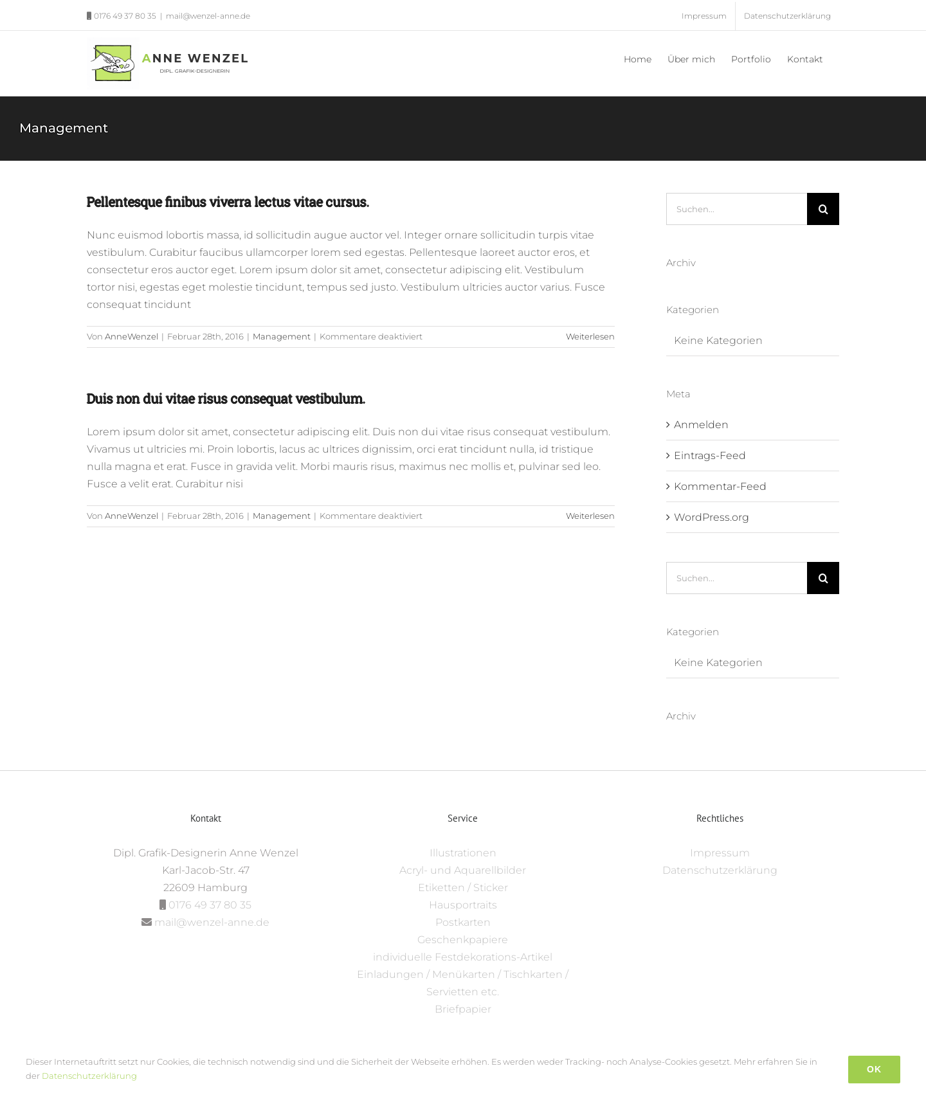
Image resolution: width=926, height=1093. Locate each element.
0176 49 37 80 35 (209, 905)
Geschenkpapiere (462, 940)
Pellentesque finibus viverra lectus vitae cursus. (228, 201)
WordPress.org (711, 517)
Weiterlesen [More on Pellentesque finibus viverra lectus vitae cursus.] (590, 336)
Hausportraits (463, 905)
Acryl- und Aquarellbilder (462, 870)
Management (282, 336)
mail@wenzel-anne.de (208, 16)
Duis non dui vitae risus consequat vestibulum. (226, 398)
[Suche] (823, 209)
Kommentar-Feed (720, 486)
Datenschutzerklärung (719, 870)
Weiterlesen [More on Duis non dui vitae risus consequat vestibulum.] (590, 515)
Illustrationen (463, 853)
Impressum (720, 853)
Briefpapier (463, 1009)
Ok (874, 1069)
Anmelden (701, 425)
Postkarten (463, 922)
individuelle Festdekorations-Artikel (462, 957)
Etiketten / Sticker (463, 887)
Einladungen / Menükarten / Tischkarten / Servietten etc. (462, 983)
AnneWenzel (131, 336)
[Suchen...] (736, 209)
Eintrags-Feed (710, 455)
